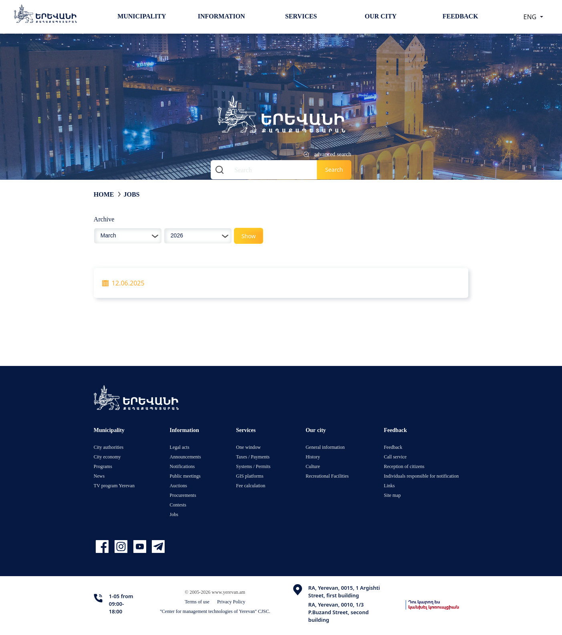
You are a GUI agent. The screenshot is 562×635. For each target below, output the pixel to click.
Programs (103, 466)
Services (301, 16)
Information (221, 16)
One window (248, 447)
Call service (395, 456)
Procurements (183, 495)
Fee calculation (250, 485)
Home (104, 194)
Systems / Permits (253, 466)
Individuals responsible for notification (421, 475)
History (313, 456)
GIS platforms (249, 475)
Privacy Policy (231, 601)
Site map (392, 495)
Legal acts (179, 447)
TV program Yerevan (114, 485)
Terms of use (197, 601)
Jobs (132, 194)
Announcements (185, 456)
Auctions (178, 485)
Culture (313, 466)
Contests (178, 504)
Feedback (460, 16)
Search (334, 169)
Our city (381, 16)
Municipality (141, 16)
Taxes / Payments (253, 456)
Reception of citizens (404, 466)
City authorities (108, 447)
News (99, 475)
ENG (531, 16)
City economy (107, 456)
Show (249, 236)
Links (389, 485)
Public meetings (185, 475)
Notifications (182, 466)
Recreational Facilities (327, 475)
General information (325, 447)
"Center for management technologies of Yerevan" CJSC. (215, 611)
